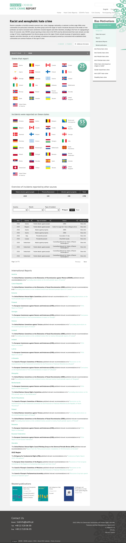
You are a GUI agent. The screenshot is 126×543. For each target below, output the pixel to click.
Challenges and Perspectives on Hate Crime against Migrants (81, 488)
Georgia (14, 311)
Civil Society (96, 13)
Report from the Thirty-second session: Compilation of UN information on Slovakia (52, 449)
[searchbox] (14, 210)
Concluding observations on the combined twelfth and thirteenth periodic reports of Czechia (43, 289)
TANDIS (69, 44)
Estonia (14, 293)
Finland (14, 302)
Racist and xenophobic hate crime (102, 26)
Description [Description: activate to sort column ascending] (83, 220)
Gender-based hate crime (102, 70)
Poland (14, 409)
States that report (100, 34)
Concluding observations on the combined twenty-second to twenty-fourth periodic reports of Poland (46, 421)
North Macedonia (18, 398)
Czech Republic (17, 283)
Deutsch (25, 497)
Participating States (109, 13)
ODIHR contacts (28, 541)
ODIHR (61, 44)
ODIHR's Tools (84, 13)
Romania (15, 424)
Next (85, 262)
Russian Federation (18, 434)
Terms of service (55, 541)
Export (65, 210)
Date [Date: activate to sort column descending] (18, 220)
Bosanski (31, 493)
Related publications (101, 45)
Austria (14, 274)
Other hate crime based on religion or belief (102, 65)
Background (99, 30)
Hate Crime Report (70, 13)
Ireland (14, 339)
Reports (98, 38)
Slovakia (15, 443)
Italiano (31, 497)
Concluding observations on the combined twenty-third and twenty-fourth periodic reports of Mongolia (46, 379)
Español (25, 495)
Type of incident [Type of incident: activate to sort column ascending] (41, 220)
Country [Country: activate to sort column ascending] (27, 220)
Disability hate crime (100, 77)
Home (59, 13)
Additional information (83, 44)
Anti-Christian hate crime (101, 60)
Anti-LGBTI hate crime (101, 73)
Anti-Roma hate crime (101, 49)
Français (31, 495)
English (105, 9)
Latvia (14, 349)
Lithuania (15, 358)
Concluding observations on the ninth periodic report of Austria (45, 280)
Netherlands (16, 383)
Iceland (14, 330)
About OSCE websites (44, 541)
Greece (14, 321)
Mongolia (15, 373)
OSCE (34, 541)
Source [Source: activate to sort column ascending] (64, 220)
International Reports (101, 41)
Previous (77, 262)
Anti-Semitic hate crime (101, 53)
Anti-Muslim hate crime (101, 56)
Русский (113, 9)
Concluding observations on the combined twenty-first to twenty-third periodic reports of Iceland (45, 336)
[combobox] (20, 209)
